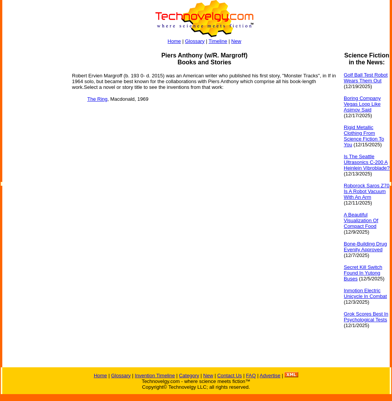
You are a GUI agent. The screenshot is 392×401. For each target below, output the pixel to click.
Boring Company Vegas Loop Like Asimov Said (362, 104)
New (236, 41)
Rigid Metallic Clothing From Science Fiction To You (364, 135)
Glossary (194, 41)
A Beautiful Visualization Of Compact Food (361, 220)
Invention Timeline (155, 375)
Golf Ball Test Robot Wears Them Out (366, 77)
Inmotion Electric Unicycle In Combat (365, 293)
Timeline (218, 41)
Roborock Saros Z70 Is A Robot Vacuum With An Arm (366, 191)
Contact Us (229, 375)
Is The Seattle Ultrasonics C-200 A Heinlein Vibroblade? (367, 162)
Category (189, 375)
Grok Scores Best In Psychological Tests (366, 316)
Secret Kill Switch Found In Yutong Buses (363, 273)
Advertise (270, 375)
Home (174, 41)
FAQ (251, 375)
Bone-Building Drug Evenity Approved (365, 246)
